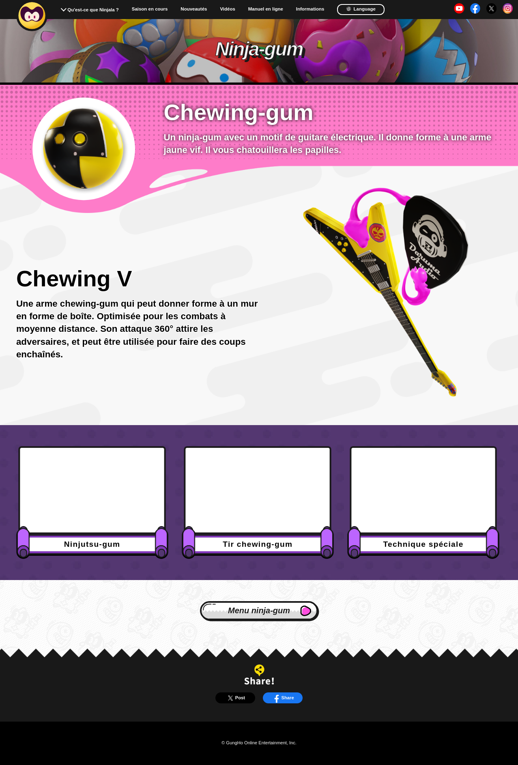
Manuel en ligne (265, 9)
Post (235, 698)
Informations (310, 9)
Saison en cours (150, 9)
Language (361, 9)
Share (283, 698)
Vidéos (227, 9)
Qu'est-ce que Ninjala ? (93, 9)
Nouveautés (194, 9)
